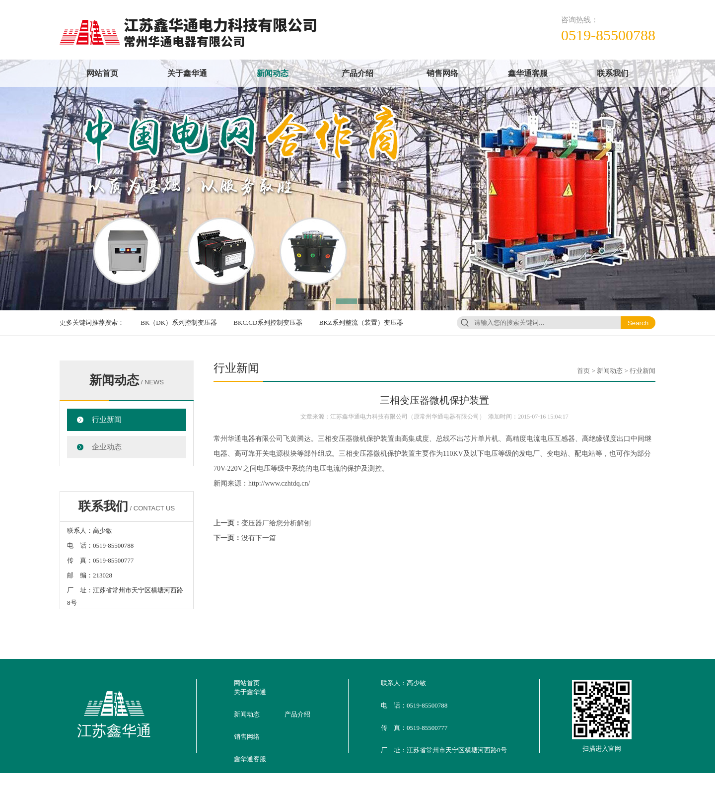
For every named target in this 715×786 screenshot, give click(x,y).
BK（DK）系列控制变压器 (179, 322)
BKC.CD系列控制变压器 (267, 322)
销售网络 (442, 73)
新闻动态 (272, 73)
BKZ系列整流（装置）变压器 (361, 322)
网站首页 (102, 73)
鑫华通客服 (528, 73)
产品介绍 (357, 73)
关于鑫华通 (187, 73)
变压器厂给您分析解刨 (276, 523)
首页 (583, 370)
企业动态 (107, 447)
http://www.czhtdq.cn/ (279, 483)
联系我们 (613, 73)
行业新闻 (107, 420)
